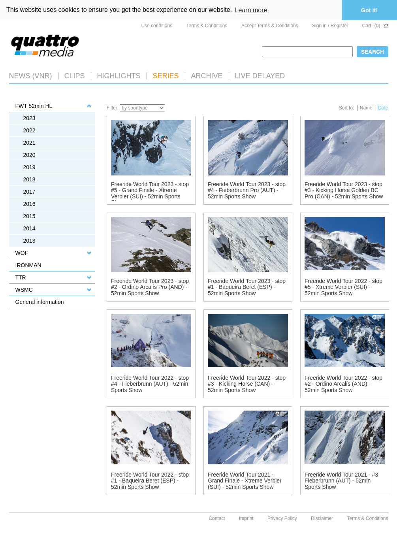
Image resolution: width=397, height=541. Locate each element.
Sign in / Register (330, 25)
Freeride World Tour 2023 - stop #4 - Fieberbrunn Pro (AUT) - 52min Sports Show (247, 190)
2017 (29, 192)
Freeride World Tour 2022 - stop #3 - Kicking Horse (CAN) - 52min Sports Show (247, 384)
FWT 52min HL (34, 106)
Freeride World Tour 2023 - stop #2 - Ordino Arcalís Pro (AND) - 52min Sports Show (150, 287)
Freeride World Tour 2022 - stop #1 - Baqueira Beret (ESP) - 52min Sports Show (150, 480)
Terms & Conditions (207, 25)
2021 (29, 142)
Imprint (246, 518)
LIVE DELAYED (260, 75)
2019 (29, 167)
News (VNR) (30, 75)
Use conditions (156, 25)
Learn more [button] (251, 10)
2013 (29, 241)
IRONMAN (28, 265)
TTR (20, 277)
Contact (217, 518)
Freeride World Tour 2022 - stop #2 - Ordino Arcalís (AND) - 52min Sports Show (343, 384)
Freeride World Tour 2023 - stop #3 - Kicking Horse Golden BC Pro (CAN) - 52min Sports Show (344, 190)
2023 (29, 118)
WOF (21, 253)
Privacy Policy (282, 518)
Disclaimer (322, 518)
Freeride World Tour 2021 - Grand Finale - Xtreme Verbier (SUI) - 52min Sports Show (245, 480)
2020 (29, 155)
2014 (29, 228)
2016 (29, 204)
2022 (29, 130)
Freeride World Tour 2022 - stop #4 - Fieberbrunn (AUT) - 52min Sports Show (150, 384)
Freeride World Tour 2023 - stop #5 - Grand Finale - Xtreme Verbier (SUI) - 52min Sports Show (150, 193)
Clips (74, 75)
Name (366, 108)
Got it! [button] (369, 10)
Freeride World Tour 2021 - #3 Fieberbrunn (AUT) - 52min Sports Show (341, 480)
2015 (29, 216)
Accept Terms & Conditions (269, 25)
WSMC (24, 290)
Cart (375, 25)
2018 (29, 179)
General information (39, 302)
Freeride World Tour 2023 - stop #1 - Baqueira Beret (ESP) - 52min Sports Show (247, 287)
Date (383, 108)
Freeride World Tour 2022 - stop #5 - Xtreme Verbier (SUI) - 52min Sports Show (343, 287)
